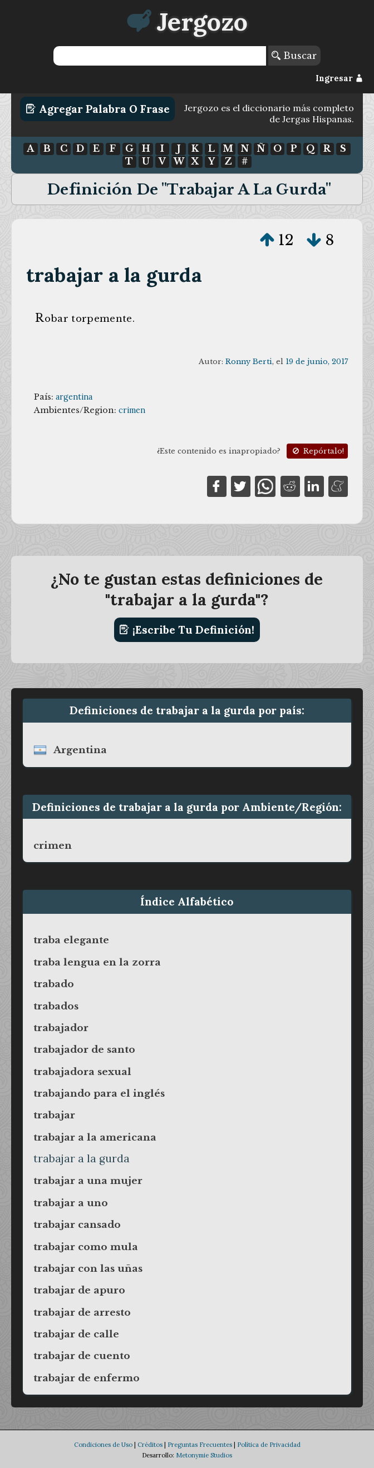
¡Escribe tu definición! (186, 629)
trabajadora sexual (82, 1072)
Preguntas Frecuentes (200, 1445)
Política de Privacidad (269, 1445)
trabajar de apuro (79, 1290)
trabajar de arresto (82, 1312)
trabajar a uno (70, 1203)
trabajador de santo (84, 1049)
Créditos (150, 1445)
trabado (53, 984)
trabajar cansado (77, 1224)
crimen (132, 410)
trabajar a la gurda (114, 274)
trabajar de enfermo (86, 1378)
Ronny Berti (248, 361)
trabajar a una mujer (87, 1181)
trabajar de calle (76, 1334)
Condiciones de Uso (103, 1445)
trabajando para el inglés (99, 1093)
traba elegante (71, 940)
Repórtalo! (317, 451)
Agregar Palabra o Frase (98, 109)
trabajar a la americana (94, 1137)
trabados (55, 1006)
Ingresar (339, 78)
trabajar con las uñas (87, 1268)
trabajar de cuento (81, 1356)
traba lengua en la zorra (97, 962)
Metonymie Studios (204, 1455)
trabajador (60, 1028)
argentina (74, 397)
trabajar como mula (85, 1247)
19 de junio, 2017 (317, 361)
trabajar (54, 1115)
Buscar (294, 55)
